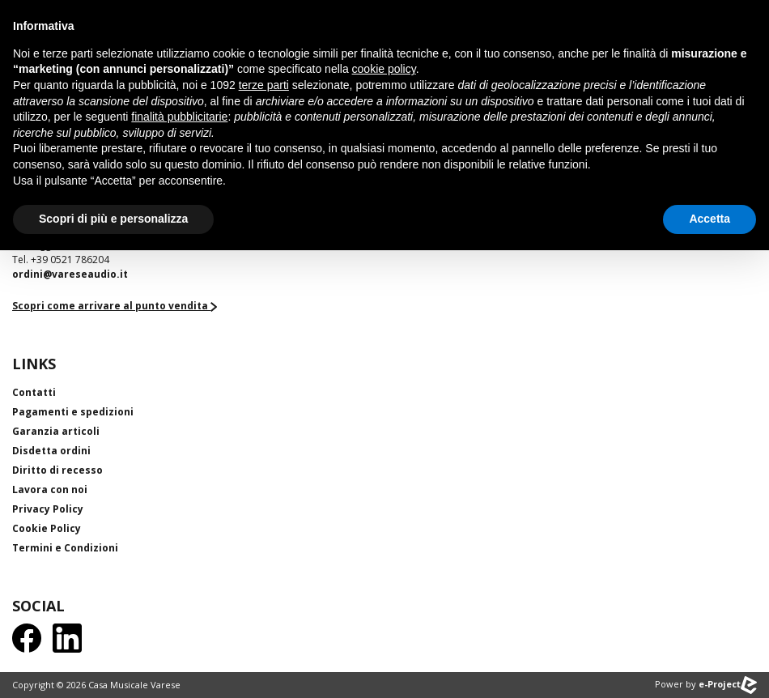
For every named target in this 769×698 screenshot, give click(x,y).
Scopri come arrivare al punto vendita (114, 306)
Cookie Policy (46, 528)
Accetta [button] (709, 218)
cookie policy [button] (384, 68)
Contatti (34, 392)
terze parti (264, 85)
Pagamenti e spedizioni (73, 412)
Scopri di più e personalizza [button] (113, 218)
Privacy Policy (47, 509)
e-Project (728, 684)
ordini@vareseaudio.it (70, 274)
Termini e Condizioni (65, 548)
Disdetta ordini (51, 451)
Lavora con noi (49, 489)
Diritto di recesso (57, 470)
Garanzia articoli (56, 431)
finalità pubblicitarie (179, 116)
